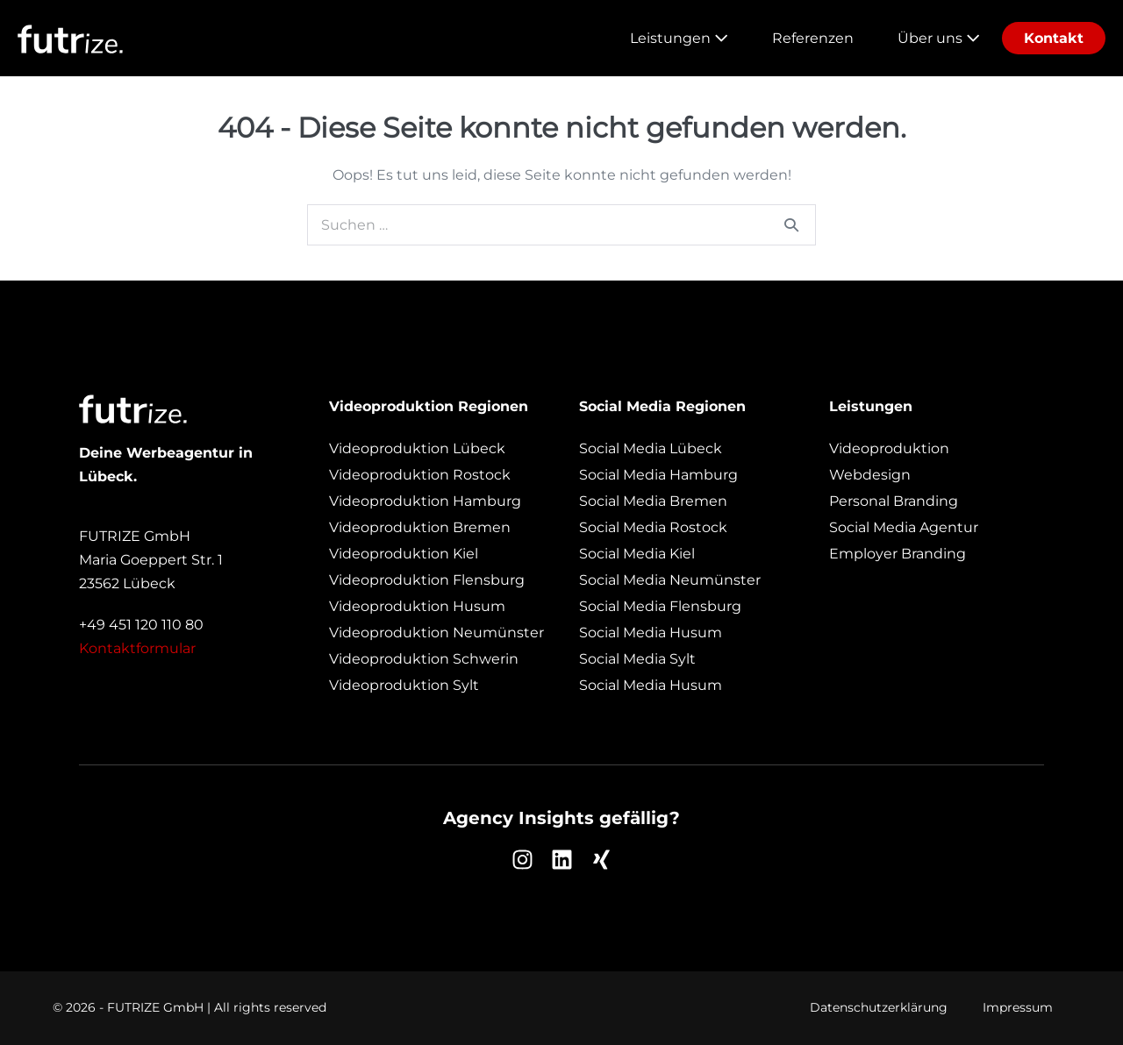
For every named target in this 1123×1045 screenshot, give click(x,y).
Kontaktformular (137, 648)
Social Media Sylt (637, 658)
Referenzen (813, 38)
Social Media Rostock (653, 527)
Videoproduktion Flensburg (427, 580)
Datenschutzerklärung (879, 1007)
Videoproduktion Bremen (420, 527)
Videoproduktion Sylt (404, 685)
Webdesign (870, 474)
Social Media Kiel (637, 553)
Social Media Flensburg (660, 606)
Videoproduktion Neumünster (436, 632)
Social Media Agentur (903, 527)
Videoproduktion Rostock (420, 474)
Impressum (1018, 1007)
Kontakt (1054, 38)
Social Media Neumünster (670, 580)
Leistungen (679, 38)
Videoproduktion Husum (417, 606)
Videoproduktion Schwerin (424, 658)
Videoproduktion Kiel (403, 553)
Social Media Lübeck (650, 448)
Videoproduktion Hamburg (425, 501)
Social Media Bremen (653, 501)
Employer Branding (897, 553)
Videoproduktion (889, 448)
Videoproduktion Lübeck (417, 448)
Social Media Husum (650, 632)
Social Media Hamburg (658, 474)
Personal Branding (893, 501)
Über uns (939, 38)
